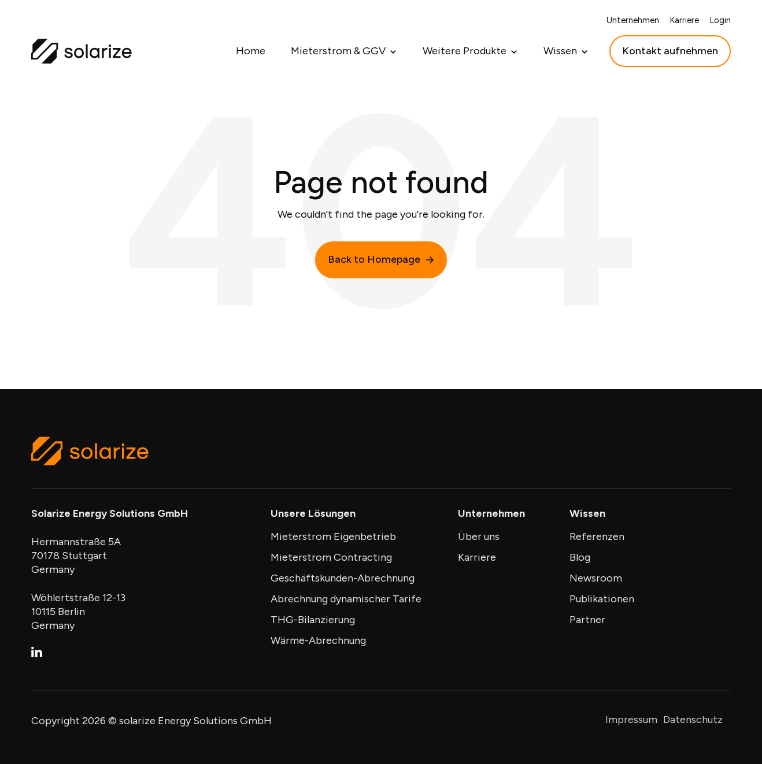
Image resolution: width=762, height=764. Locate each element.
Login (720, 20)
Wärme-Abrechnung (318, 640)
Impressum (631, 719)
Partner (587, 619)
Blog (579, 557)
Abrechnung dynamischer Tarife (346, 598)
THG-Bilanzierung (313, 619)
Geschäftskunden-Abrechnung (343, 578)
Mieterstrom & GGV (338, 50)
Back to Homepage (381, 259)
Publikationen (601, 598)
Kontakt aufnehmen (670, 50)
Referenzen (596, 536)
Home (250, 50)
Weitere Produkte (464, 50)
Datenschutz (693, 719)
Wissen (560, 50)
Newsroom (595, 578)
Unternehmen (632, 20)
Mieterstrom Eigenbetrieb (333, 536)
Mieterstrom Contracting (331, 557)
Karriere (684, 20)
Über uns (479, 536)
